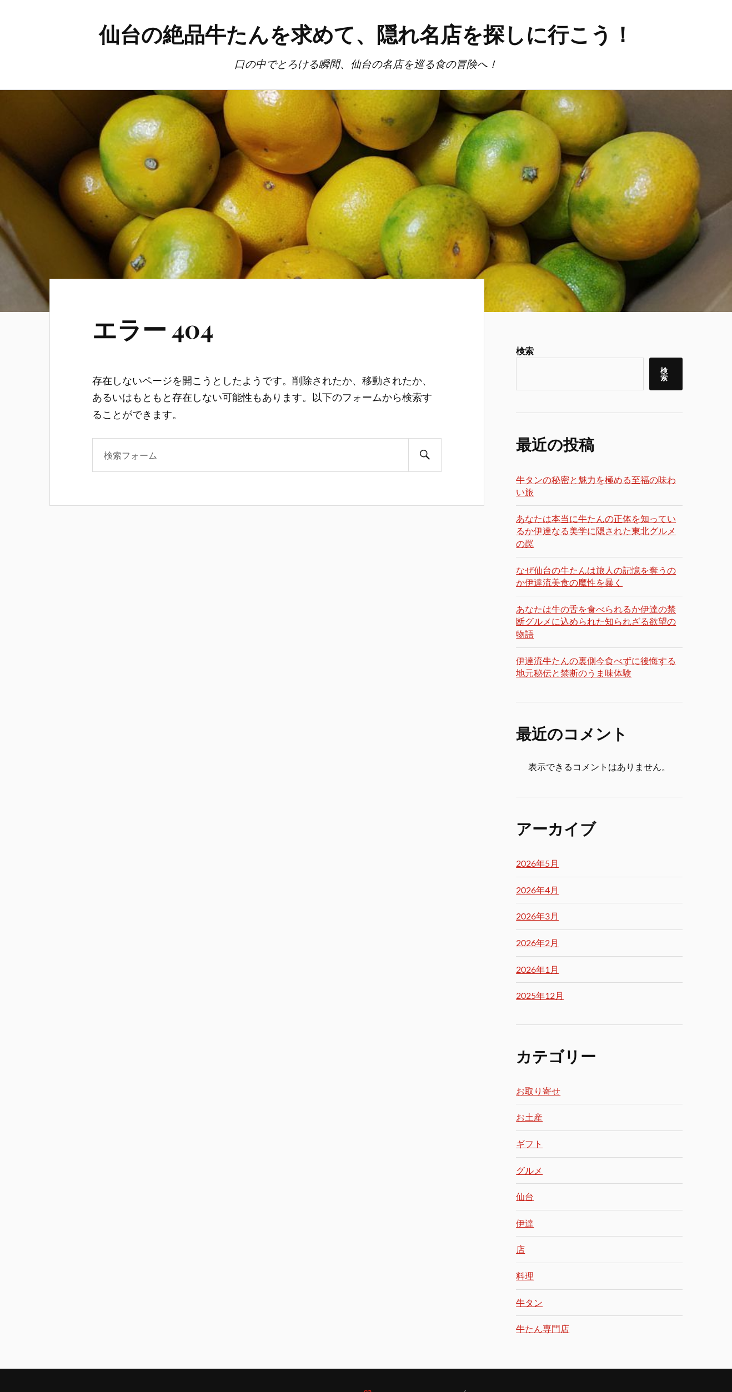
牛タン (529, 1302)
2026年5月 (537, 863)
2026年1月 (537, 969)
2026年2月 (537, 942)
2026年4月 (537, 890)
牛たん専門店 (542, 1328)
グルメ (529, 1170)
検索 (525, 350)
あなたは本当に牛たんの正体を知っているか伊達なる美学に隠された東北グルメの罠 (596, 531)
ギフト (529, 1143)
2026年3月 (537, 916)
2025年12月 (540, 995)
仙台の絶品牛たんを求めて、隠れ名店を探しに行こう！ (366, 33)
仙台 (525, 1196)
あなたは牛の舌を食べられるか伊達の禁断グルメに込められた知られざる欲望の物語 (596, 621)
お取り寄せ (538, 1091)
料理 (525, 1275)
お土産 (529, 1117)
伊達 (525, 1223)
